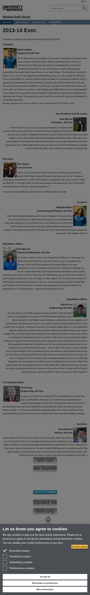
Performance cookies (18, 568)
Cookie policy (79, 546)
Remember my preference (45, 583)
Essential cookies (16, 550)
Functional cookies (17, 556)
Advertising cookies (17, 562)
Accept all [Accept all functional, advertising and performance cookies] (45, 576)
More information (45, 589)
